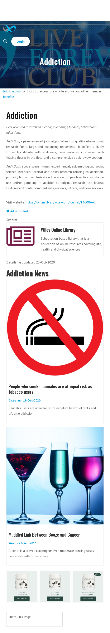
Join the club (12, 91)
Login (20, 41)
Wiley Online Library (58, 229)
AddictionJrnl (17, 211)
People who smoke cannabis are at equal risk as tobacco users (50, 389)
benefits (9, 97)
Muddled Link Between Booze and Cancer (44, 534)
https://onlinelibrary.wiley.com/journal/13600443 (61, 202)
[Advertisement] (63, 10)
